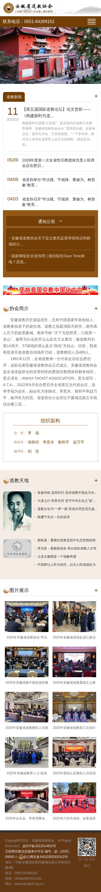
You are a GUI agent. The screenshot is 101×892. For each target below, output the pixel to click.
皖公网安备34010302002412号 (45, 857)
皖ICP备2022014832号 (39, 846)
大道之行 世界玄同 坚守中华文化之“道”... (64, 501)
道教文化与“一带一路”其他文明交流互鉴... (65, 509)
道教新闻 (14, 97)
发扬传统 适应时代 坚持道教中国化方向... (65, 493)
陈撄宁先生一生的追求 (51, 517)
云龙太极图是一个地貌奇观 (54, 556)
